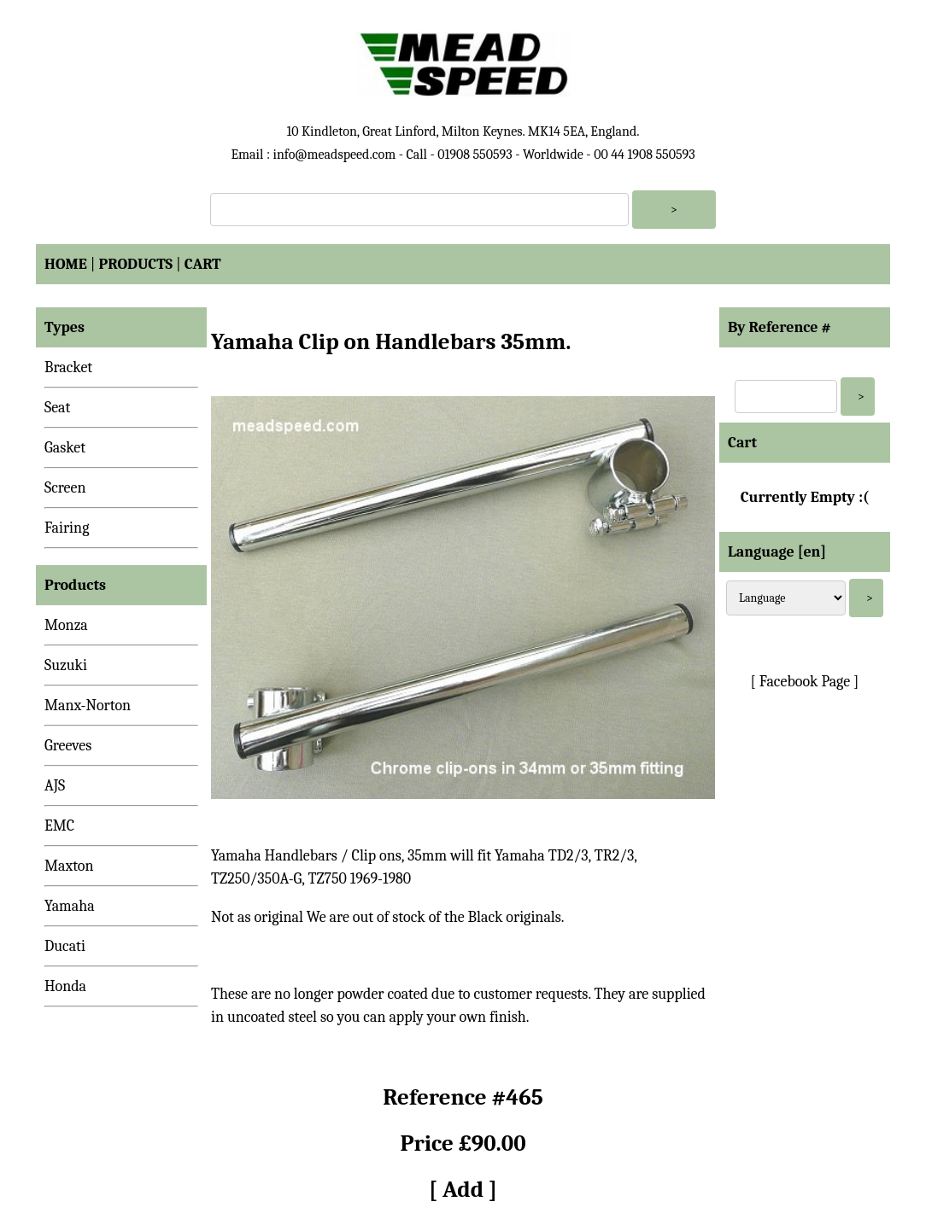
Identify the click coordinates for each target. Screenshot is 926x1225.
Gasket (64, 448)
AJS (54, 786)
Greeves (67, 746)
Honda (65, 986)
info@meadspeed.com (334, 154)
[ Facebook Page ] (805, 682)
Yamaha (69, 906)
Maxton (69, 866)
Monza (66, 625)
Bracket (68, 367)
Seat (57, 408)
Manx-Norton (87, 706)
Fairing (66, 528)
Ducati (64, 946)
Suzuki (65, 665)
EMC (59, 826)
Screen (65, 488)
